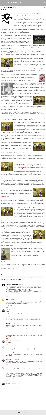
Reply (7, 296)
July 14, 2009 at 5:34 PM (22, 284)
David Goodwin (18, 277)
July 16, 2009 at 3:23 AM (13, 299)
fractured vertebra (18, 265)
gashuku (33, 277)
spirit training (12, 279)
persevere (3, 279)
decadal (23, 277)
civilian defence (29, 213)
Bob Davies (3, 277)
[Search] (44, 2)
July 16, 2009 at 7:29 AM (16, 309)
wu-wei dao (23, 213)
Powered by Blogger (23, 412)
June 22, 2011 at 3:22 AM (15, 323)
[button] (44, 7)
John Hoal (38, 277)
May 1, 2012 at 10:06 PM (16, 383)
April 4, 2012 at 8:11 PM (15, 359)
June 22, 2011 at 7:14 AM (16, 340)
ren (7, 279)
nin (42, 277)
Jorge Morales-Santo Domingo (12, 284)
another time (34, 152)
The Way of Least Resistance (13, 2)
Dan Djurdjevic (8, 309)
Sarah (7, 347)
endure (28, 277)
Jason (7, 299)
